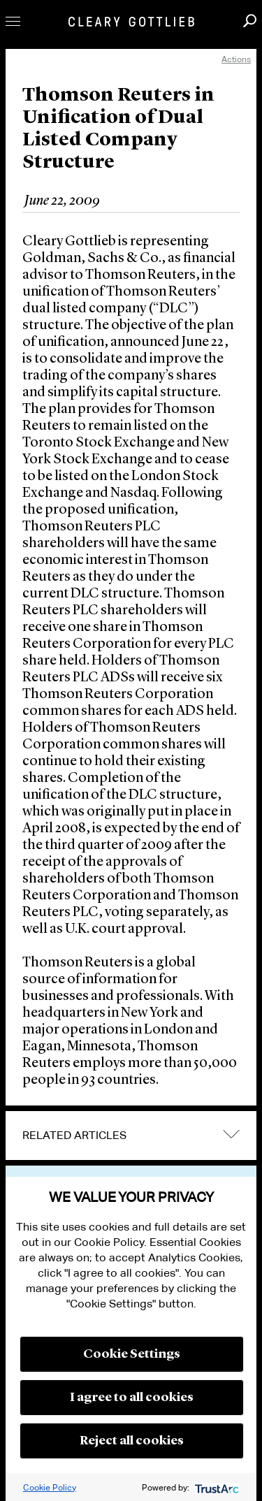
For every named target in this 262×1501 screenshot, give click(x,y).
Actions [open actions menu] (236, 59)
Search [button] (249, 20)
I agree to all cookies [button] (132, 1397)
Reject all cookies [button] (132, 1441)
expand (231, 1134)
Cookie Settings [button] (131, 1354)
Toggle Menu (13, 21)
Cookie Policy (49, 1487)
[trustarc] (215, 1487)
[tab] (131, 1135)
